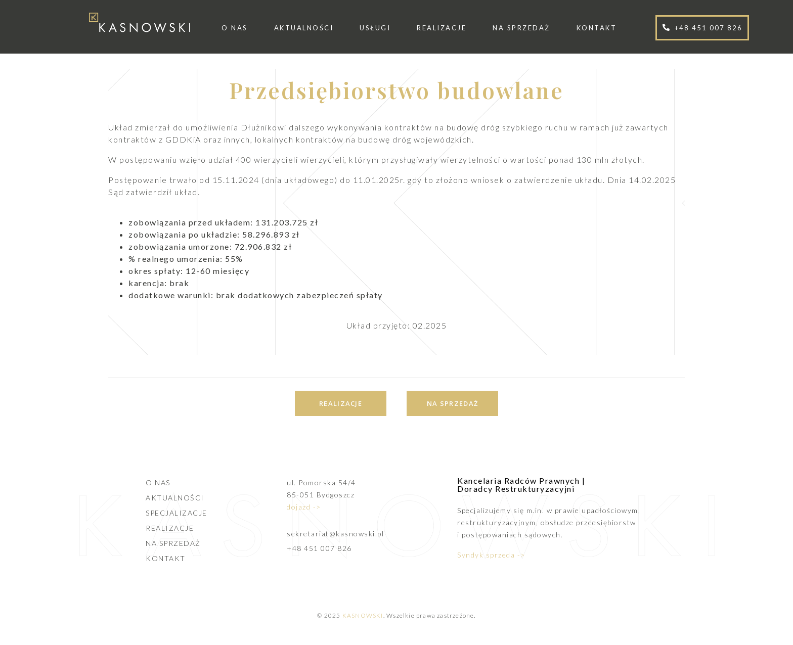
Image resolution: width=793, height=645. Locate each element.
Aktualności (304, 28)
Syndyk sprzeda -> (491, 554)
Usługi (375, 28)
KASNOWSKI (362, 615)
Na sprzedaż (521, 28)
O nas (235, 28)
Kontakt (597, 28)
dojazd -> (304, 506)
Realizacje (441, 28)
